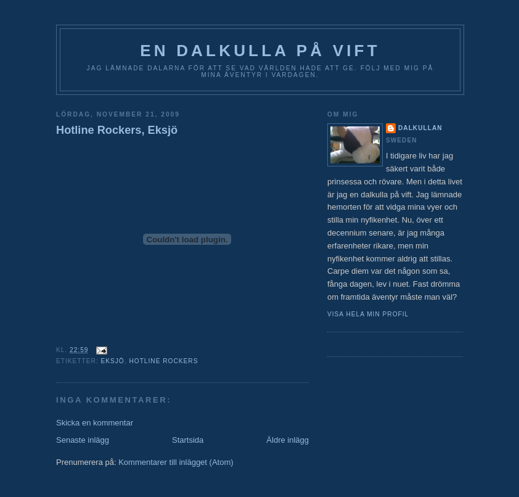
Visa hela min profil (368, 314)
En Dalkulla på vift (260, 50)
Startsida (187, 440)
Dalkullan (420, 128)
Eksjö (112, 361)
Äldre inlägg (287, 440)
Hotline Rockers (163, 361)
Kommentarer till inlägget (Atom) (175, 462)
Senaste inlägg (82, 440)
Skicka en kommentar (94, 422)
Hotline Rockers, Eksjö (117, 130)
